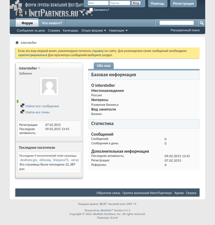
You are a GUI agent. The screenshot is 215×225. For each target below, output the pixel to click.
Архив (179, 193)
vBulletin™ (106, 210)
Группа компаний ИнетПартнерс (147, 193)
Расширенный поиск (185, 30)
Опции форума (92, 30)
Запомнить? (99, 9)
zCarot (114, 217)
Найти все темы (35, 112)
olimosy (45, 160)
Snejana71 (61, 160)
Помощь (158, 4)
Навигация (116, 30)
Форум (27, 23)
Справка (54, 30)
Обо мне (104, 66)
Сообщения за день (31, 30)
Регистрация (183, 4)
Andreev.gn (28, 160)
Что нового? (52, 23)
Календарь (70, 30)
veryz (75, 160)
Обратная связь (108, 193)
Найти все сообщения (39, 106)
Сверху (191, 193)
